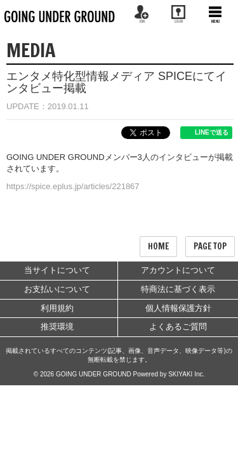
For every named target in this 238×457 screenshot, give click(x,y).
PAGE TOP (210, 246)
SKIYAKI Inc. (186, 374)
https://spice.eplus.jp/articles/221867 (73, 186)
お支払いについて (57, 289)
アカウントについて (178, 270)
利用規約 (57, 308)
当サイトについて (57, 270)
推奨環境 (57, 326)
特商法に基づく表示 (178, 289)
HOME (158, 246)
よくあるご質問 (178, 326)
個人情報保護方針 (178, 308)
